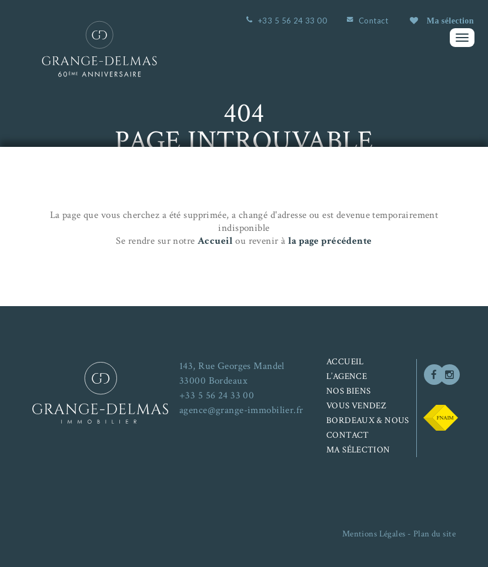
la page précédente (330, 240)
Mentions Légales (374, 533)
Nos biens (348, 391)
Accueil (215, 240)
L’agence (346, 376)
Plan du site (434, 533)
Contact (373, 20)
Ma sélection (442, 20)
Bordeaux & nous (367, 420)
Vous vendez (356, 405)
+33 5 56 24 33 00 (292, 20)
